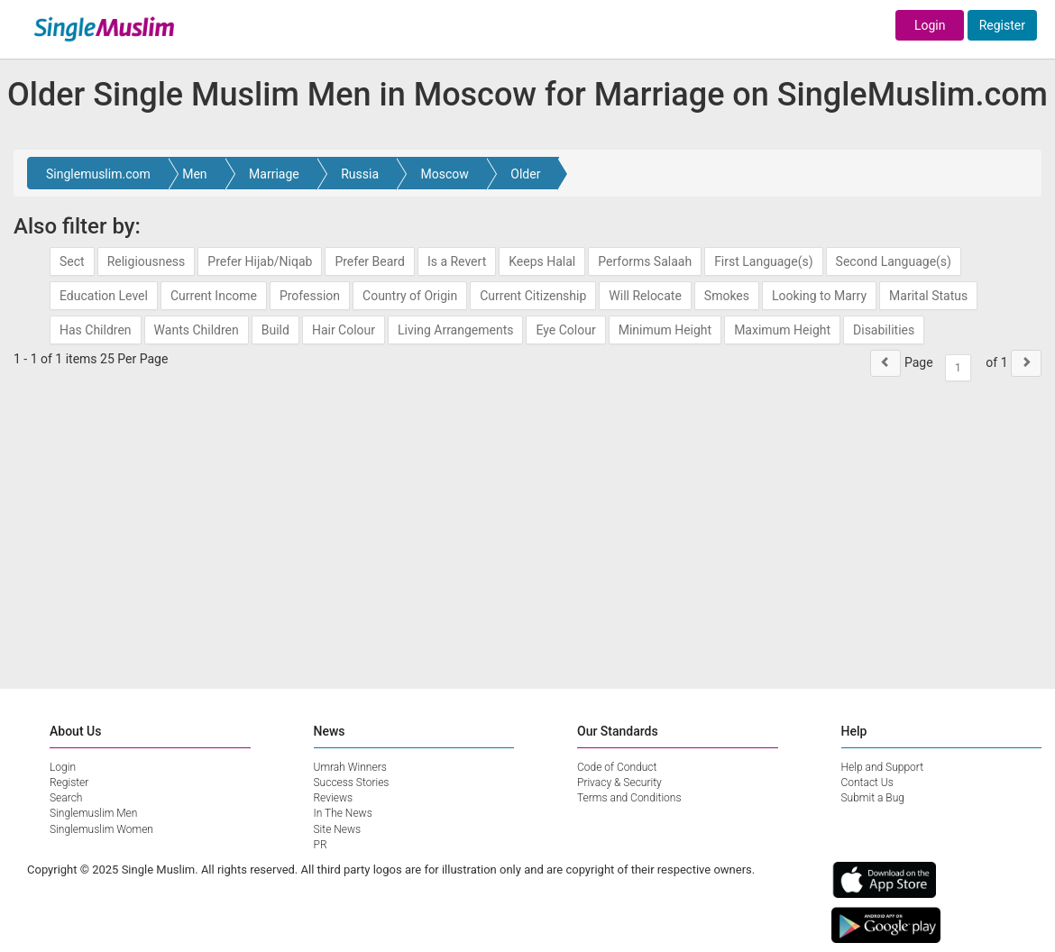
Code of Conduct (616, 767)
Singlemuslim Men (93, 813)
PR (320, 844)
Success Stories (352, 782)
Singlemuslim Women (101, 829)
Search (66, 798)
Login (930, 25)
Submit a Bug (872, 798)
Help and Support (882, 767)
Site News (338, 829)
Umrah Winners (350, 767)
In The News (343, 813)
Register (1002, 25)
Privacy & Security (619, 782)
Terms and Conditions (629, 798)
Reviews (333, 798)
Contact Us (867, 782)
